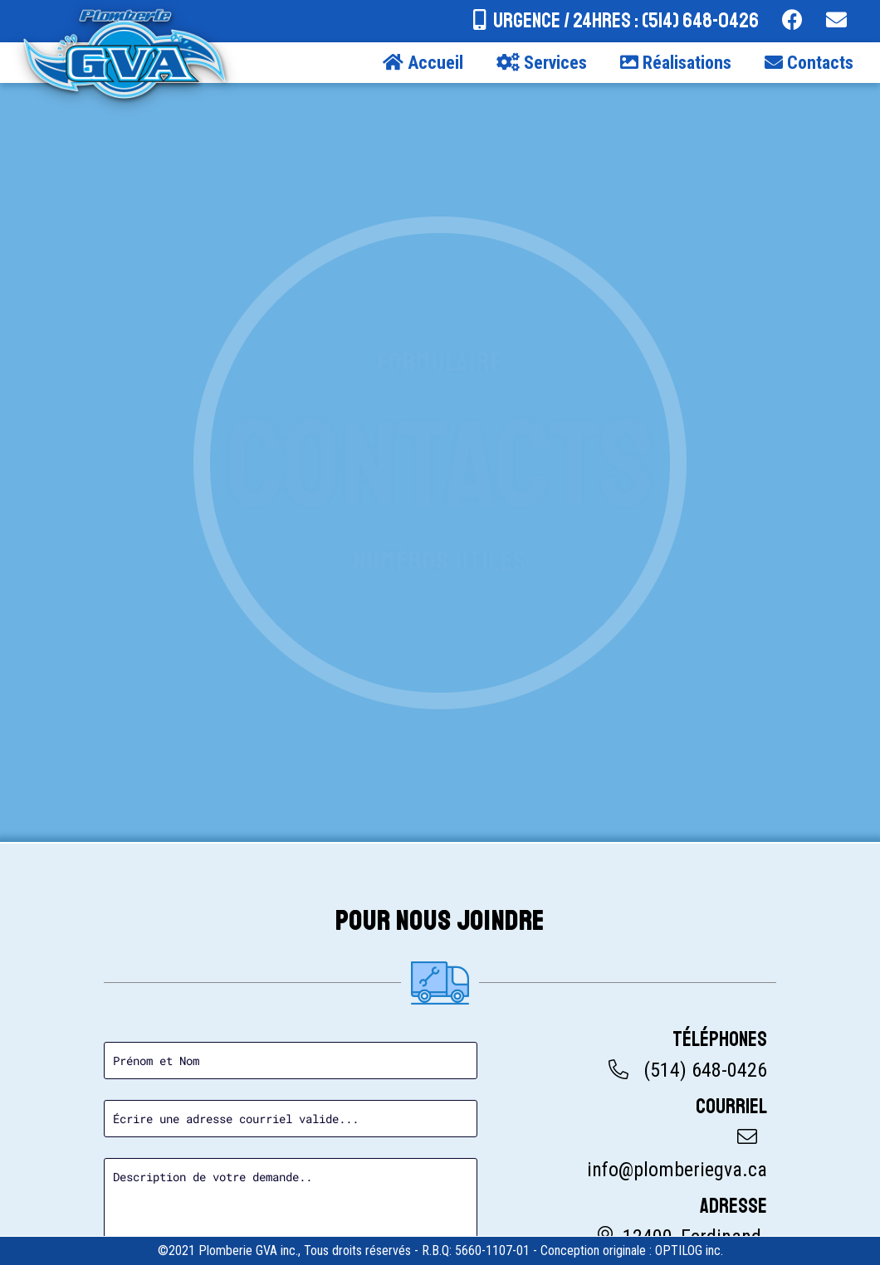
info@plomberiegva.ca (677, 1169)
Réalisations (675, 62)
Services (541, 62)
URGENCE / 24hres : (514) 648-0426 (626, 20)
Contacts (809, 62)
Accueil (423, 62)
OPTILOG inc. (689, 1250)
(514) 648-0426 (705, 1070)
